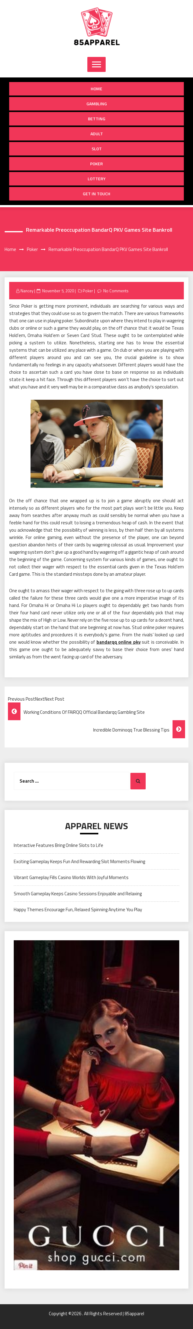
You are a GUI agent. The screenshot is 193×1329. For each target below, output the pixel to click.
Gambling (96, 103)
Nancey (26, 291)
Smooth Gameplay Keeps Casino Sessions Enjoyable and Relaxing (78, 893)
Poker (96, 163)
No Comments (116, 291)
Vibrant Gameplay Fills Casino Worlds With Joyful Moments (71, 877)
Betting (96, 118)
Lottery (97, 178)
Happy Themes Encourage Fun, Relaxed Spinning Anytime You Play (78, 909)
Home (96, 88)
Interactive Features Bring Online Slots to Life (58, 845)
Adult (96, 133)
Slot (97, 148)
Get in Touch (96, 193)
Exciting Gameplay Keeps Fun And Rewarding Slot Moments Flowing (79, 861)
